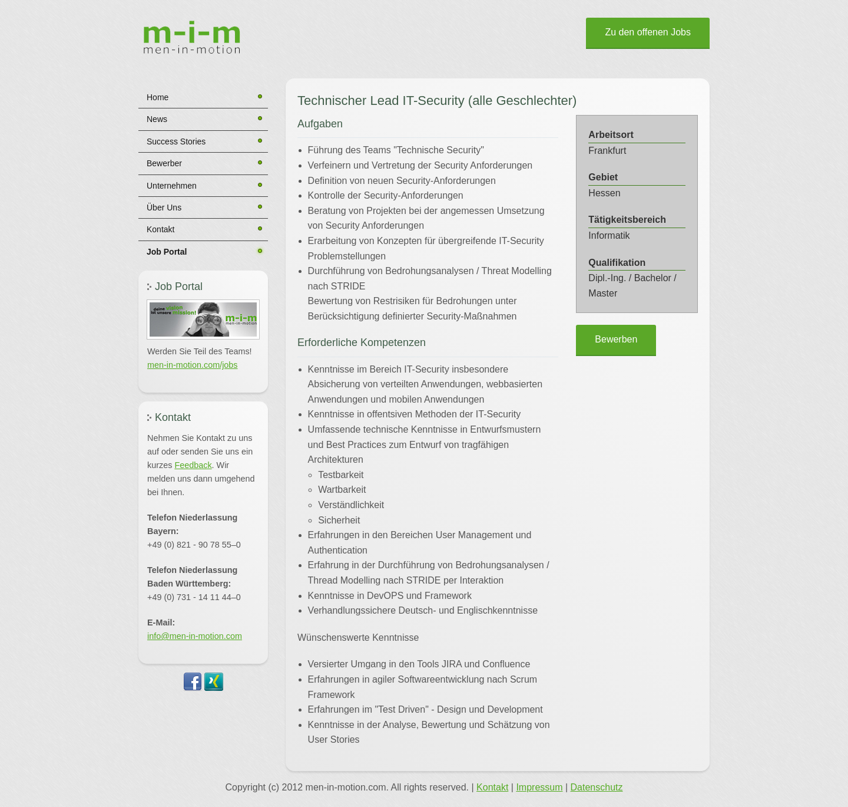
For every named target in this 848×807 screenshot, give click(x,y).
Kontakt (160, 229)
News (157, 119)
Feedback (192, 465)
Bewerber (164, 163)
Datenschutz (597, 787)
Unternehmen (172, 185)
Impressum (539, 787)
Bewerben (616, 339)
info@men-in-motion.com (194, 636)
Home (157, 97)
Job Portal (167, 251)
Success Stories (176, 141)
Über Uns (164, 207)
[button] (203, 319)
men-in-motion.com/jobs (192, 365)
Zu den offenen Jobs (648, 32)
